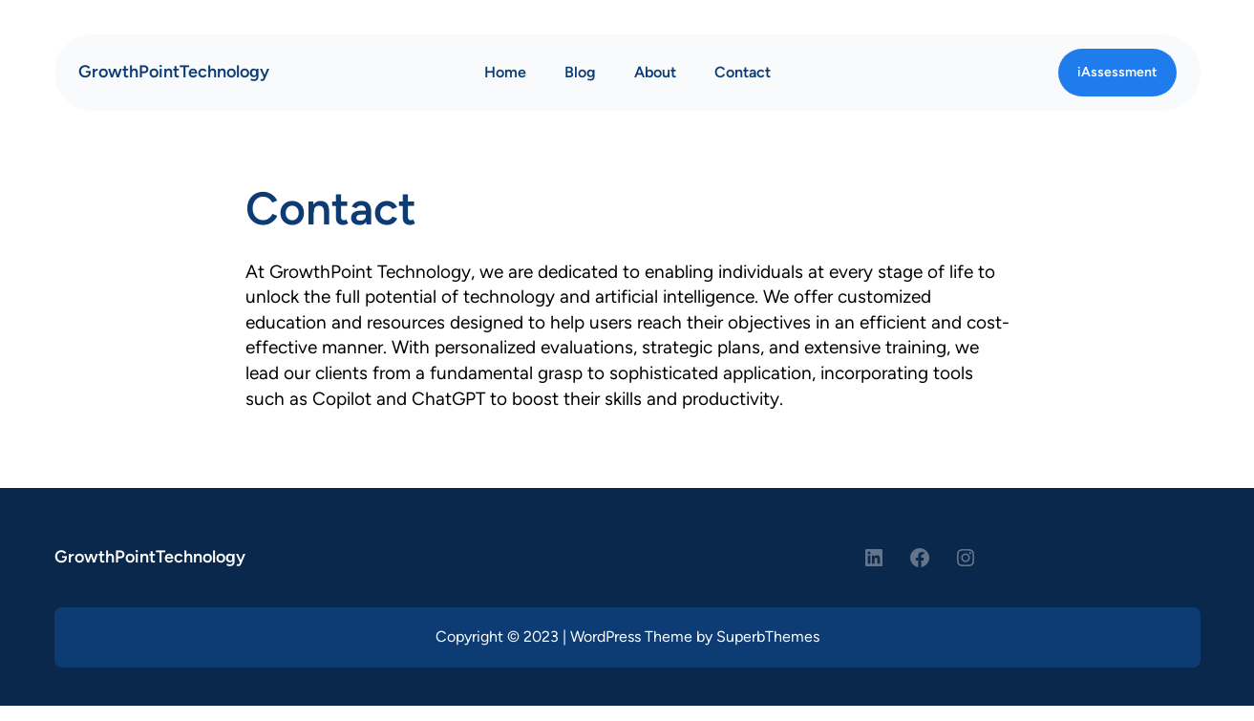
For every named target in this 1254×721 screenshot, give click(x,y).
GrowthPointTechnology (173, 71)
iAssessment (1117, 72)
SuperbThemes (767, 636)
